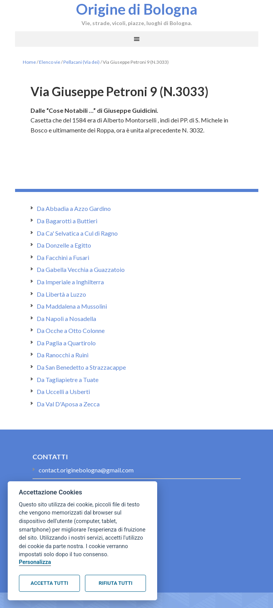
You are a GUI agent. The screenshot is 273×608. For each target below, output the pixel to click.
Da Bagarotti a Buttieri (67, 220)
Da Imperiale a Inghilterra (70, 281)
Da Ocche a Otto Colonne (71, 330)
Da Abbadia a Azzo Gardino (74, 208)
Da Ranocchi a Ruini (62, 354)
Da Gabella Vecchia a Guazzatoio (81, 269)
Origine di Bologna (136, 9)
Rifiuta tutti (115, 583)
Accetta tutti (49, 583)
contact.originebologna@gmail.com (86, 470)
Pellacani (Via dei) (81, 62)
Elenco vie (49, 62)
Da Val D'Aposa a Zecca (68, 404)
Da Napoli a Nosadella (66, 318)
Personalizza (35, 562)
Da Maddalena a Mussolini (72, 306)
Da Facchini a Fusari (63, 257)
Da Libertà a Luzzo (61, 294)
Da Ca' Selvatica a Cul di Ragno (77, 233)
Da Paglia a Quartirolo (66, 342)
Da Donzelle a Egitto (64, 245)
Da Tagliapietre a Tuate (67, 379)
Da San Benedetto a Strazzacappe (81, 367)
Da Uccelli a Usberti (63, 391)
